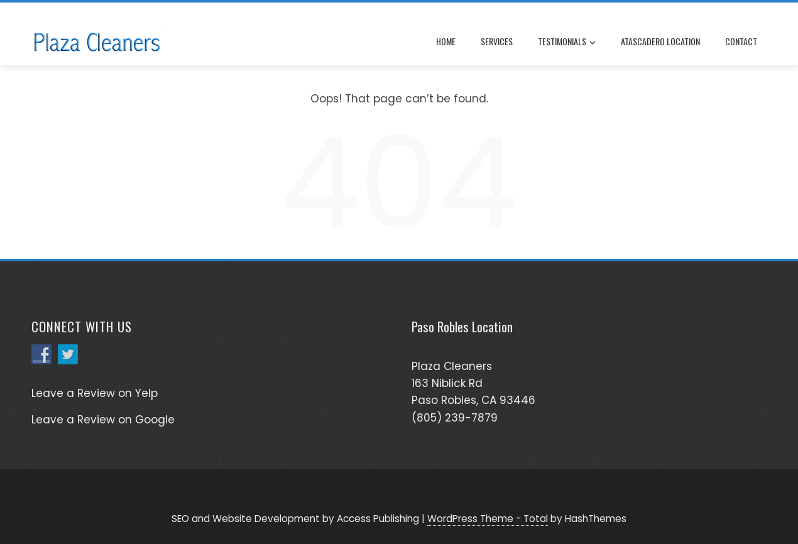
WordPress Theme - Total (487, 518)
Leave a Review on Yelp (94, 393)
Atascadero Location (660, 41)
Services (497, 41)
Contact (741, 41)
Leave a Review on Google (103, 419)
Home (446, 41)
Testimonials (567, 42)
